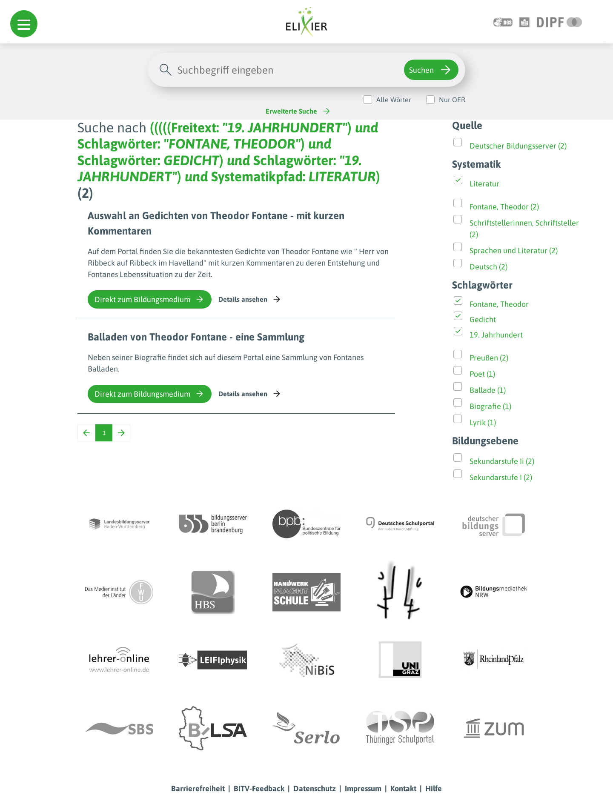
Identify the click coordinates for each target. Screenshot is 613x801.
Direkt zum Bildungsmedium (150, 299)
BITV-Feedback (259, 788)
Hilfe (433, 788)
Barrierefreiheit (198, 788)
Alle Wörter (393, 99)
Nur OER (452, 99)
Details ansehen (250, 299)
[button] (23, 23)
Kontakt (403, 788)
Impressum (363, 788)
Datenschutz (314, 788)
